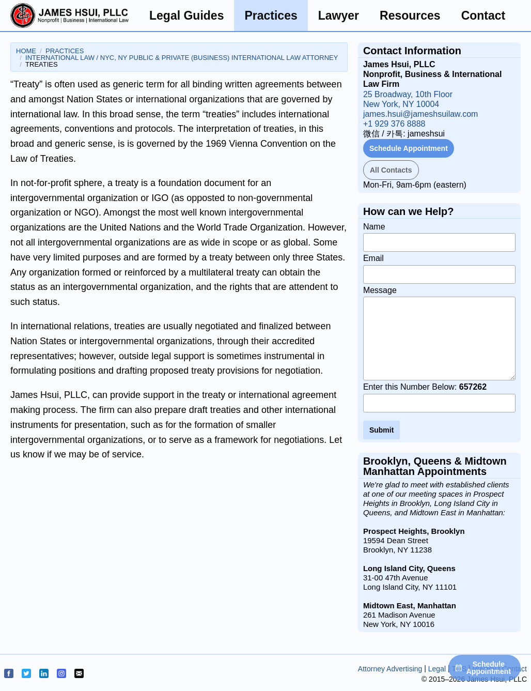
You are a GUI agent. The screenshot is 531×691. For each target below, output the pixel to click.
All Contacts (391, 170)
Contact (483, 15)
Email (439, 269)
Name (439, 237)
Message (439, 333)
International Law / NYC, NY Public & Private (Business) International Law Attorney (181, 58)
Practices (270, 15)
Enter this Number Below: (439, 397)
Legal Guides (186, 15)
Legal (437, 669)
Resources (410, 15)
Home (26, 51)
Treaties (41, 64)
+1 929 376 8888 (394, 123)
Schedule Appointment (408, 148)
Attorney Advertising (390, 669)
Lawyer (338, 15)
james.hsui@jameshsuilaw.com (420, 114)
